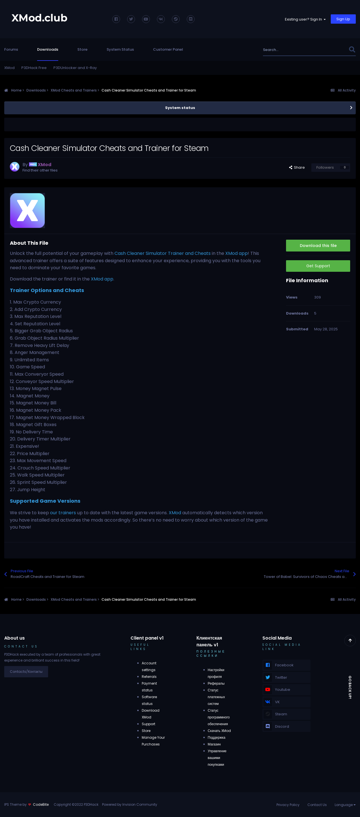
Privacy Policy (288, 804)
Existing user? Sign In (305, 19)
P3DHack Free (34, 67)
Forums (11, 49)
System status (180, 107)
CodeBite (41, 804)
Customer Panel (168, 49)
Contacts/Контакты (26, 671)
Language (345, 804)
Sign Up (343, 19)
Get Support (318, 266)
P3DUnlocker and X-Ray (75, 67)
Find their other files (40, 170)
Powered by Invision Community (129, 804)
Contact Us (317, 804)
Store (82, 49)
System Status (120, 49)
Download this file (318, 245)
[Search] (293, 49)
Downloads (47, 49)
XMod (9, 67)
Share (297, 167)
